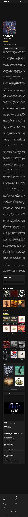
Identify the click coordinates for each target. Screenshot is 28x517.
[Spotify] (13, 511)
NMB (19, 386)
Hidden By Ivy (19, 375)
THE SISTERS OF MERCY (7, 448)
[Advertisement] (14, 10)
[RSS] (15, 511)
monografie (4, 504)
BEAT (4, 429)
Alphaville (5, 422)
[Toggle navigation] (24, 1)
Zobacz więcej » (5, 361)
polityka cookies (17, 502)
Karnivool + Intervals (7, 426)
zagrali (4, 503)
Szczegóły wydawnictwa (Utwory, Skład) (12, 48)
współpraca (16, 504)
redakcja (16, 498)
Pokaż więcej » (5, 310)
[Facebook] (11, 511)
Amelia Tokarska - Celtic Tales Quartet (9, 437)
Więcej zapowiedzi (14, 388)
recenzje (4, 502)
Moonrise (8, 386)
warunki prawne (17, 500)
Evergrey (8, 375)
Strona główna (5, 18)
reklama (16, 503)
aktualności (4, 498)
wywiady (4, 507)
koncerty (4, 499)
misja (15, 499)
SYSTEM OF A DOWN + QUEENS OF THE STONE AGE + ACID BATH (13, 433)
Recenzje (9, 18)
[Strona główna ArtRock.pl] (6, 1)
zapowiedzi (4, 500)
